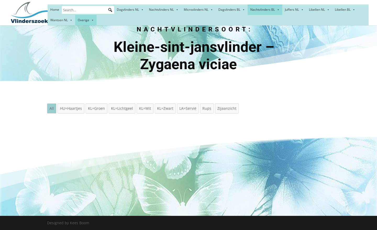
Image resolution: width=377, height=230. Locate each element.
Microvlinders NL (198, 9)
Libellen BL (345, 9)
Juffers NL (294, 9)
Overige (86, 20)
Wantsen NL (61, 20)
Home (54, 9)
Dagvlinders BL (231, 9)
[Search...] (88, 10)
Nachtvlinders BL (265, 9)
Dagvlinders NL (130, 9)
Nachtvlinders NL (164, 9)
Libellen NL (319, 9)
